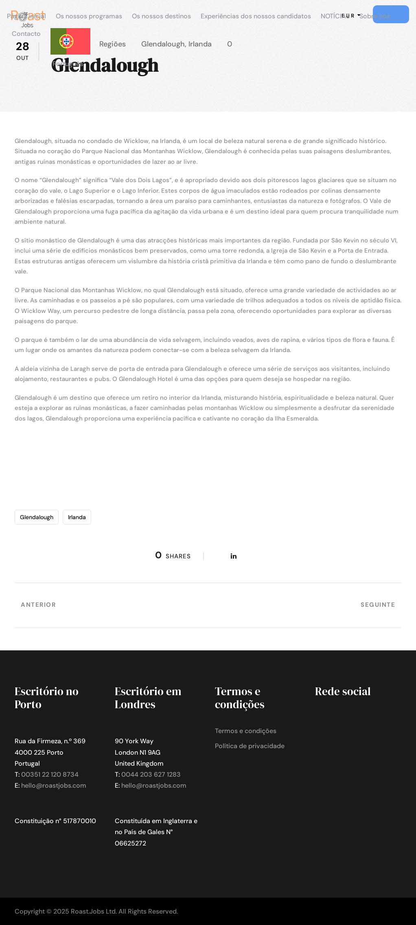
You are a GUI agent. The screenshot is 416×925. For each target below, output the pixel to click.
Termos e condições (245, 731)
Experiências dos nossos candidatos (256, 16)
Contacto (26, 33)
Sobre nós (374, 16)
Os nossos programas (89, 16)
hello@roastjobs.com (53, 785)
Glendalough (36, 517)
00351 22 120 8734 (50, 774)
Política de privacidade (250, 746)
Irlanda (77, 517)
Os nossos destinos (161, 16)
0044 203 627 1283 (151, 774)
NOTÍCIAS (335, 16)
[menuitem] (70, 52)
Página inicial (26, 16)
